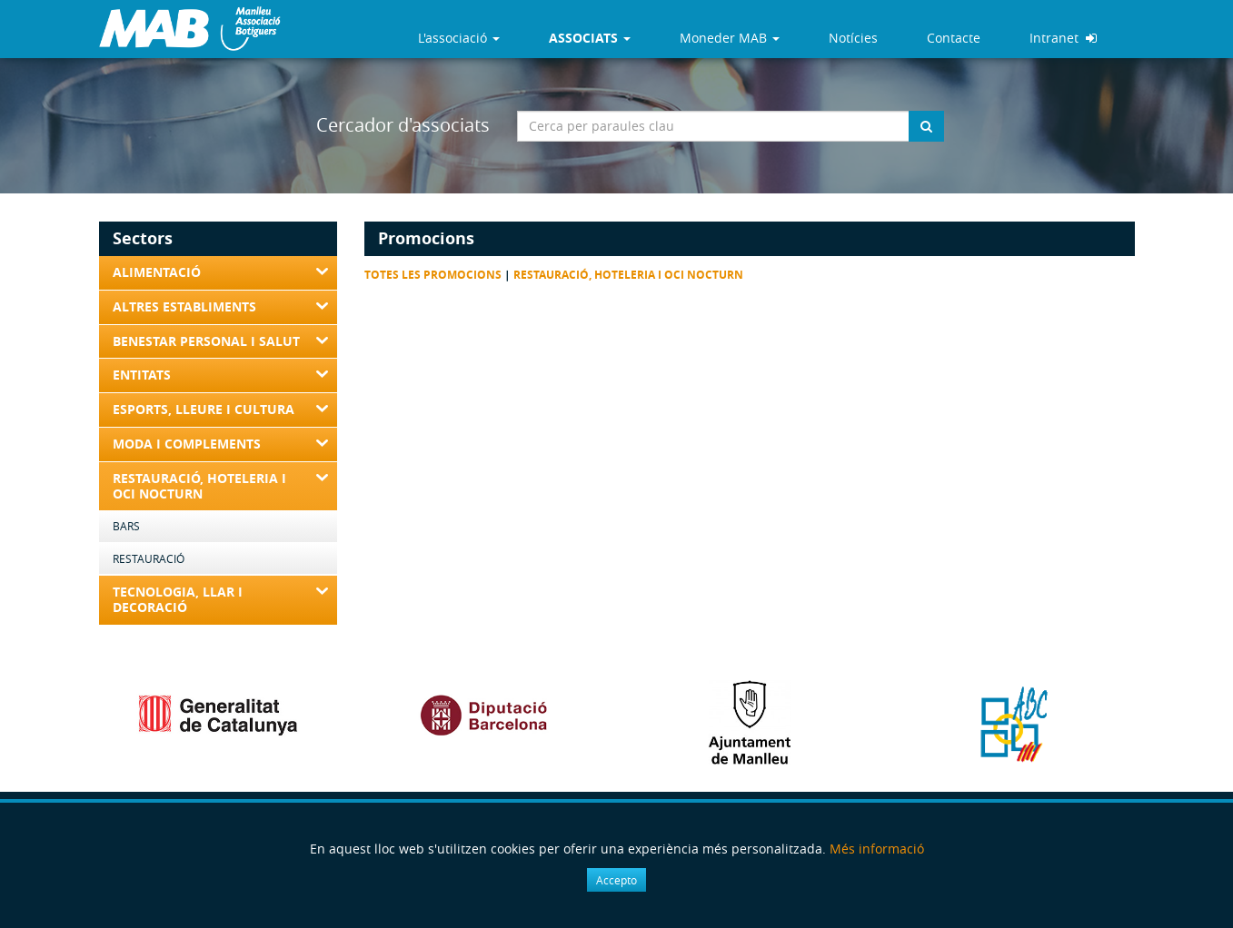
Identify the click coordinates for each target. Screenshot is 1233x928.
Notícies (853, 37)
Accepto (616, 880)
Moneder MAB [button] (730, 37)
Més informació (877, 848)
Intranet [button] (1063, 37)
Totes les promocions (433, 274)
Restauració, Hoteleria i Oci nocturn (628, 274)
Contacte (953, 37)
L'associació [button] (459, 37)
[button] (589, 38)
